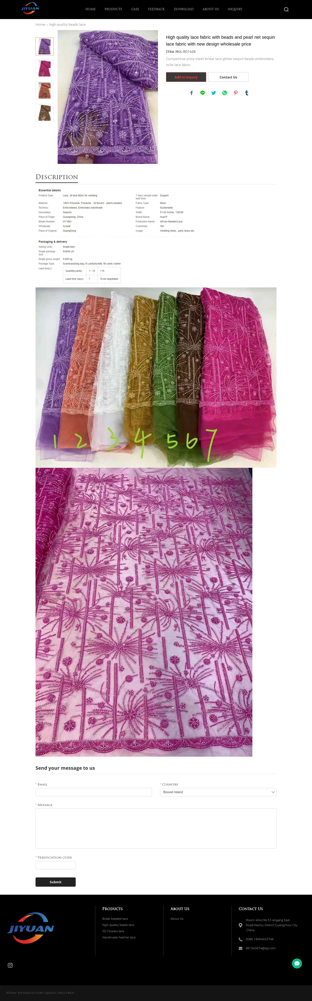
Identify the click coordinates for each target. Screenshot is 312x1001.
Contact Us (228, 77)
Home (90, 9)
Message (44, 805)
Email (42, 784)
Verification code (54, 857)
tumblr (247, 93)
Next (45, 127)
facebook (192, 93)
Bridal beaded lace (115, 919)
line (203, 93)
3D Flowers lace (113, 931)
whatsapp (225, 93)
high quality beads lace (67, 24)
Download (184, 9)
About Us (211, 9)
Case (135, 9)
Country (169, 784)
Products (113, 9)
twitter (214, 93)
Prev (45, 31)
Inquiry (235, 9)
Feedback (156, 9)
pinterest (236, 93)
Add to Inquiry (186, 77)
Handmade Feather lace (119, 937)
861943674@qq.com (261, 948)
